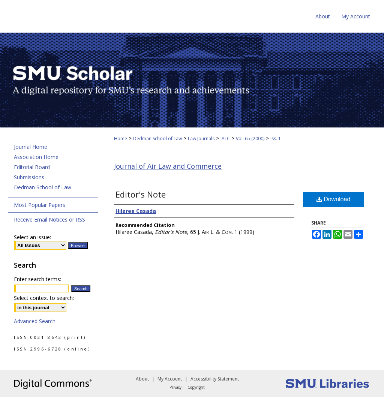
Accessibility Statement (214, 379)
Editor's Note (141, 194)
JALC (225, 138)
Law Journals (201, 138)
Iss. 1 (275, 138)
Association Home (36, 156)
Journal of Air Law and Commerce (168, 166)
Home (120, 138)
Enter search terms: (37, 279)
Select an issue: (32, 237)
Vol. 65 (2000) (250, 138)
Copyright (196, 387)
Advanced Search (35, 321)
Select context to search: (44, 297)
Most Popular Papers (39, 204)
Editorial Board (32, 167)
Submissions (29, 177)
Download (333, 199)
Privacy (176, 387)
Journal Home (30, 146)
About (142, 379)
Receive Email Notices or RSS (49, 219)
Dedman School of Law (157, 138)
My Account (170, 379)
